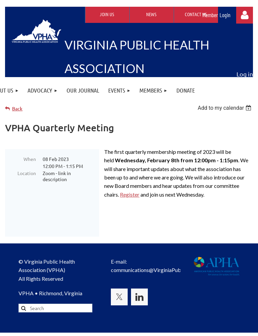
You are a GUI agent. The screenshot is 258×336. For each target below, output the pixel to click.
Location (26, 173)
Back (17, 108)
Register (129, 194)
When (30, 159)
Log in (244, 15)
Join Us (107, 14)
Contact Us (196, 14)
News (151, 14)
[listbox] (225, 108)
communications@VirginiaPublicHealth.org (161, 253)
